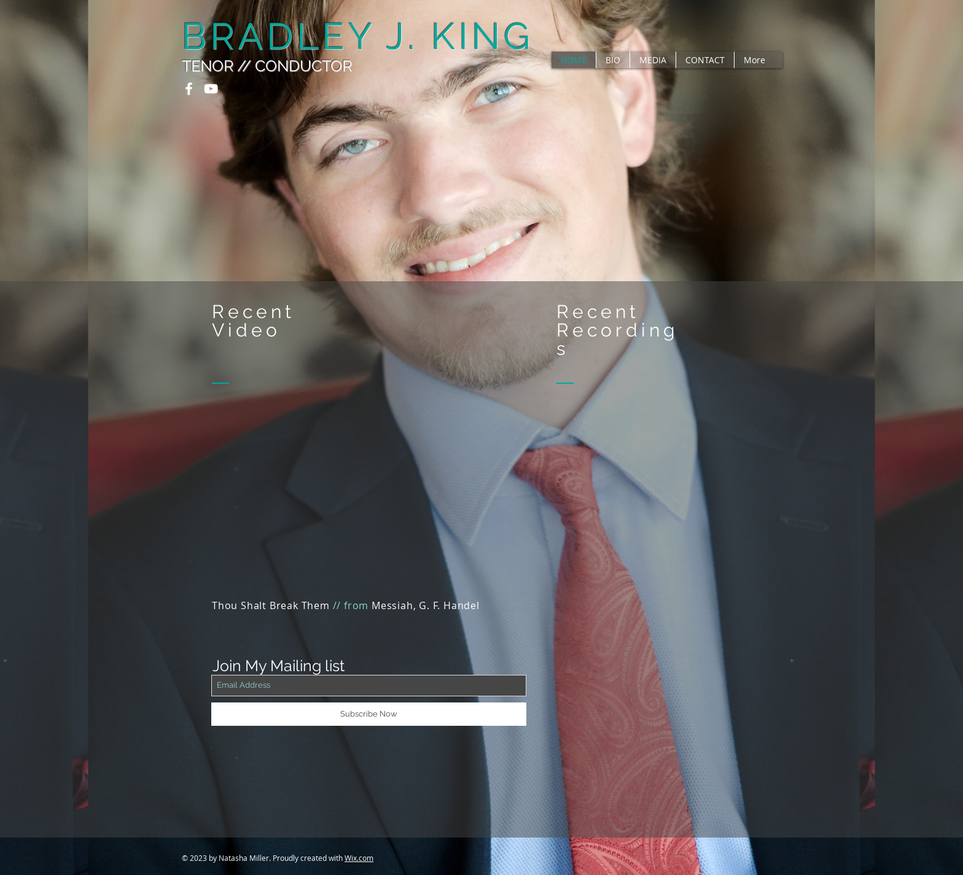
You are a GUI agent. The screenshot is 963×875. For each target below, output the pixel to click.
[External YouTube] (369, 511)
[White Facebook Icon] (189, 88)
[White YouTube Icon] (211, 88)
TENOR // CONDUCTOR (267, 65)
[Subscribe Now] (368, 714)
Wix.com (359, 858)
